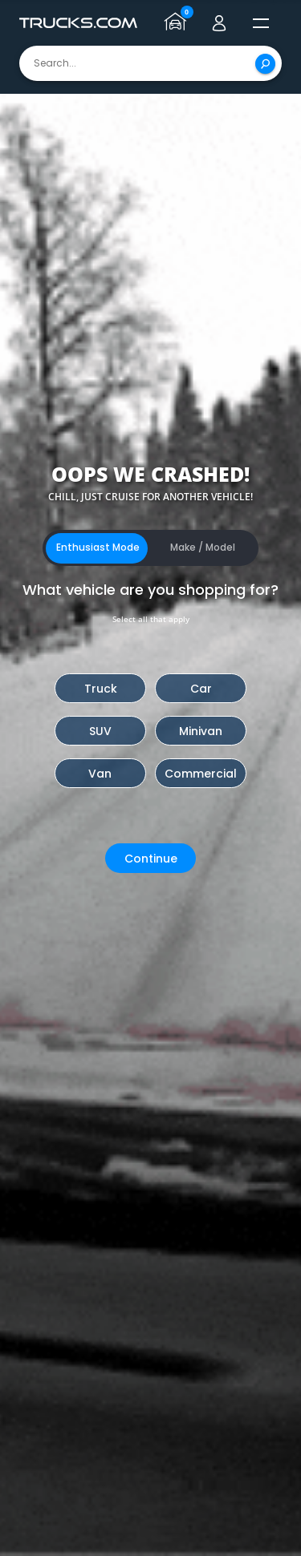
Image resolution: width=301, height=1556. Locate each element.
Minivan (200, 731)
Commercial (201, 774)
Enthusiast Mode (98, 547)
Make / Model (202, 547)
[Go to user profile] (219, 23)
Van (100, 774)
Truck (100, 689)
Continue (150, 859)
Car (201, 689)
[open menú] (261, 23)
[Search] (265, 64)
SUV (100, 731)
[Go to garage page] (177, 23)
